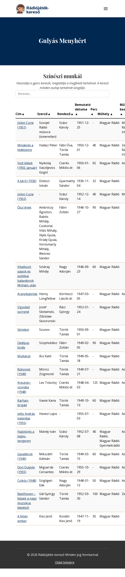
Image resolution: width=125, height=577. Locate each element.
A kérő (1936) (26, 181)
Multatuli (23, 356)
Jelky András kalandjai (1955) (26, 418)
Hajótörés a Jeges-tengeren (25, 436)
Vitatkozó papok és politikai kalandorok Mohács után (26, 276)
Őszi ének (24, 207)
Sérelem (23, 329)
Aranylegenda (27, 294)
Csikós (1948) (26, 480)
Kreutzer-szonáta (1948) (24, 387)
